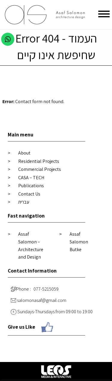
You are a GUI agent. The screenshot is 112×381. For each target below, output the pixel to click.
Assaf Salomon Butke (79, 241)
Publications (31, 185)
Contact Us (29, 194)
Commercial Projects (39, 169)
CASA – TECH (31, 177)
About (24, 153)
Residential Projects (38, 161)
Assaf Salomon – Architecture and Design (30, 245)
